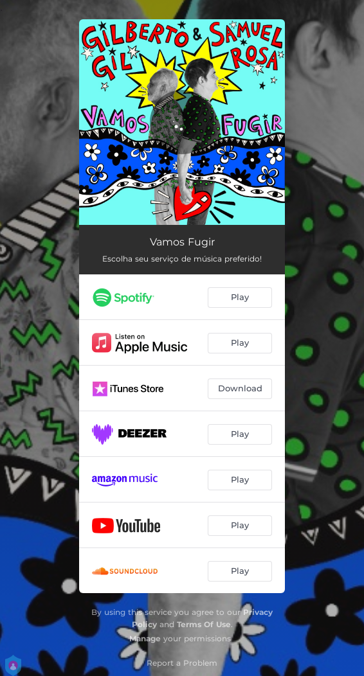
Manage (145, 638)
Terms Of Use (204, 624)
